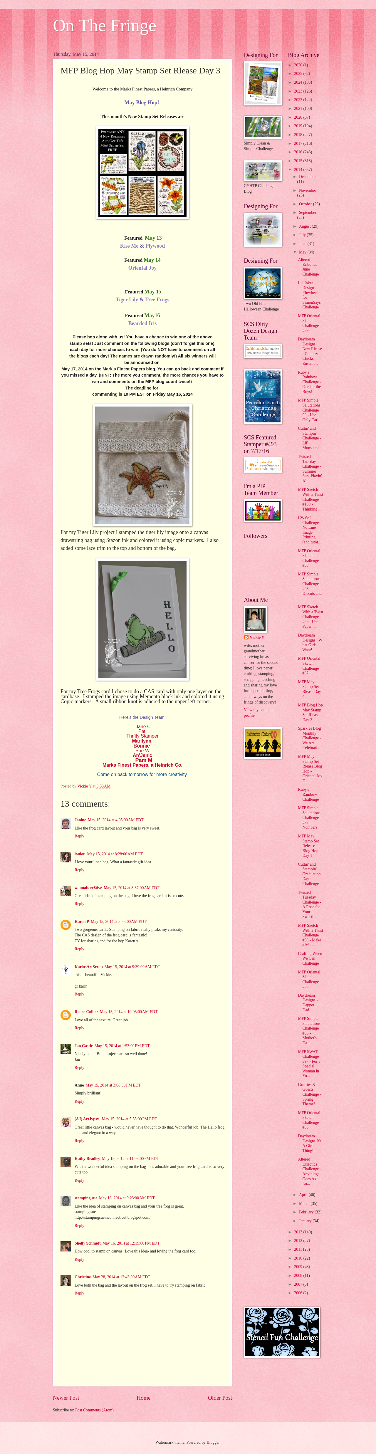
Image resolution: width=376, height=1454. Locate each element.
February (307, 1212)
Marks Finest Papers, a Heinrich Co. (142, 765)
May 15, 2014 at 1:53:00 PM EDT (122, 1046)
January (306, 1221)
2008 (298, 1275)
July (303, 235)
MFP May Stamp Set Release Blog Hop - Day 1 (309, 846)
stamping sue (86, 1198)
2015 (298, 161)
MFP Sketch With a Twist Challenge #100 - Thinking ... (310, 499)
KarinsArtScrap (89, 967)
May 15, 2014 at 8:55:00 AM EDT (119, 921)
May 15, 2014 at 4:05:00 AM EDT (116, 820)
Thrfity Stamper (142, 735)
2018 (298, 134)
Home (143, 1398)
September (307, 212)
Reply (79, 836)
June (303, 243)
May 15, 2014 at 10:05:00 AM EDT (128, 1012)
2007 (298, 1284)
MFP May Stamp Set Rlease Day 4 (309, 689)
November (307, 190)
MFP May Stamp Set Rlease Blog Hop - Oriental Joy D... (310, 768)
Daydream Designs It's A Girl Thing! (309, 1143)
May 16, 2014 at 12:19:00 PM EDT (131, 1243)
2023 (298, 91)
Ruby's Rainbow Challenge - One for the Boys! (309, 382)
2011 (298, 1249)
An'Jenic (142, 755)
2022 (298, 100)
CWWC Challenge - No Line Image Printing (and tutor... (309, 530)
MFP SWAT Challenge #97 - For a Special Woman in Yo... (309, 1064)
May (303, 252)
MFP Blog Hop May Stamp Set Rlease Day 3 (310, 712)
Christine (83, 1277)
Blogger (213, 1442)
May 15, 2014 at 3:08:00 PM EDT (113, 1085)
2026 (298, 65)
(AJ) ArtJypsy (87, 1119)
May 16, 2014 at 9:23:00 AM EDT (127, 1198)
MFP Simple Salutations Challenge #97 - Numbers (309, 818)
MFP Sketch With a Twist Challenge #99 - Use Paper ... (310, 617)
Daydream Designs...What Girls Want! (310, 642)
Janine (80, 820)
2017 (298, 143)
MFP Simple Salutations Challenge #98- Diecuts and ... (310, 586)
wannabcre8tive (88, 888)
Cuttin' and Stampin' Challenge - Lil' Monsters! (309, 438)
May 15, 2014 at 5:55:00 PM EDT (129, 1119)
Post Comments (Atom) (94, 1410)
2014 (298, 169)
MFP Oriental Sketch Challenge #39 (309, 323)
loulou (80, 854)
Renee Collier (86, 1012)
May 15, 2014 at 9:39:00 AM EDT (132, 967)
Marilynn (142, 740)
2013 (298, 1232)
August (305, 226)
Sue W (142, 750)
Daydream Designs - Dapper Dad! (308, 1002)
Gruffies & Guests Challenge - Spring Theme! (309, 1094)
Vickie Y (257, 637)
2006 (298, 1293)
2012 (298, 1240)
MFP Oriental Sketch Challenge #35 (309, 1120)
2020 (298, 117)
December (307, 176)
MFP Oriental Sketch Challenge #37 (309, 665)
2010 (298, 1258)
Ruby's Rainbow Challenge (308, 794)
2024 (298, 82)
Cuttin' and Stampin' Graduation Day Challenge (309, 874)
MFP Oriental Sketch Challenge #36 (309, 979)
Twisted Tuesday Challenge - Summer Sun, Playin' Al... (310, 468)
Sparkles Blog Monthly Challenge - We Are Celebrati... (309, 738)
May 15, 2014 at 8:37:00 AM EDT (132, 888)
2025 (298, 73)
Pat (141, 731)
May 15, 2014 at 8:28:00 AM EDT (115, 854)
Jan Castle (84, 1046)
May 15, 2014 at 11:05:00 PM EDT (130, 1158)
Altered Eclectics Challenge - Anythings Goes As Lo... (309, 1171)
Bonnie (142, 746)
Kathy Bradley (87, 1158)
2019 (298, 126)
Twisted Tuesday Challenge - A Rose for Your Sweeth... (309, 904)
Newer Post (66, 1398)
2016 (298, 152)
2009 (298, 1267)
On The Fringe (104, 25)
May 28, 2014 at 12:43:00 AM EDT (121, 1277)
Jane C (143, 726)
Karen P (82, 921)
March (304, 1203)
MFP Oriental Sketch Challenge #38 (309, 558)
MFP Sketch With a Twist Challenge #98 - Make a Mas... (310, 935)
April (304, 1195)
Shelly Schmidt (88, 1243)
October (306, 204)
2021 (298, 108)
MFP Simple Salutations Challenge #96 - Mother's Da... (309, 1030)
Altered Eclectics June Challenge (308, 266)
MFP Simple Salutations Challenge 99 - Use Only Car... (309, 410)
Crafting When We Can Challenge (310, 958)
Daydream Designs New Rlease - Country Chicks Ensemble (310, 351)
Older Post (220, 1398)
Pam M (143, 760)
